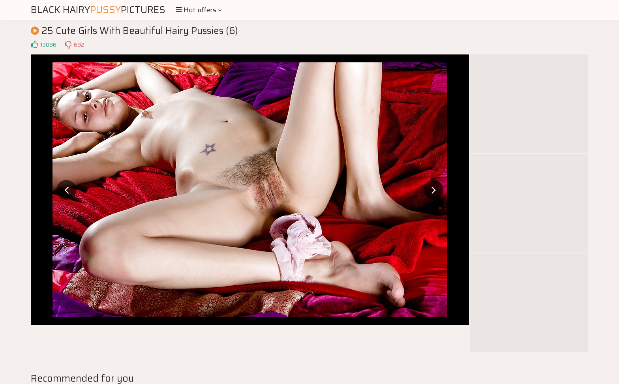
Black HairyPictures (98, 9)
